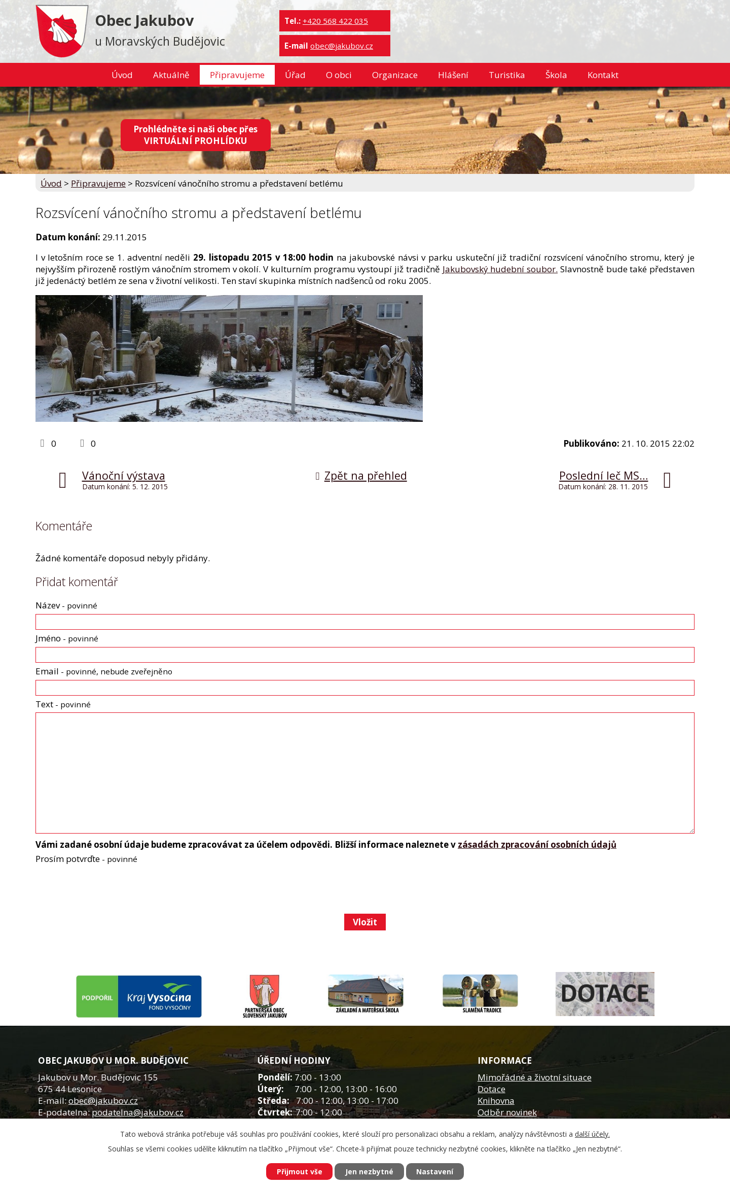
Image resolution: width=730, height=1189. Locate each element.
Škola (556, 75)
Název (66, 605)
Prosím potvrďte (86, 858)
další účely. (592, 1134)
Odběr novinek (507, 1112)
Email (103, 671)
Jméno (66, 638)
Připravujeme (237, 75)
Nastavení (435, 1171)
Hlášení (453, 75)
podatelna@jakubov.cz (138, 1112)
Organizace (395, 75)
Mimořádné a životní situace (535, 1077)
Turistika (507, 75)
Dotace (491, 1089)
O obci (339, 75)
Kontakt (603, 75)
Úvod (122, 75)
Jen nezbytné (369, 1171)
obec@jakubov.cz (341, 46)
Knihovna (496, 1100)
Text (63, 704)
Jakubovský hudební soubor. (500, 269)
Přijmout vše (299, 1171)
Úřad (295, 75)
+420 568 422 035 (335, 21)
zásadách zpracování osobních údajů (537, 844)
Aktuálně (171, 75)
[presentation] (111, 889)
